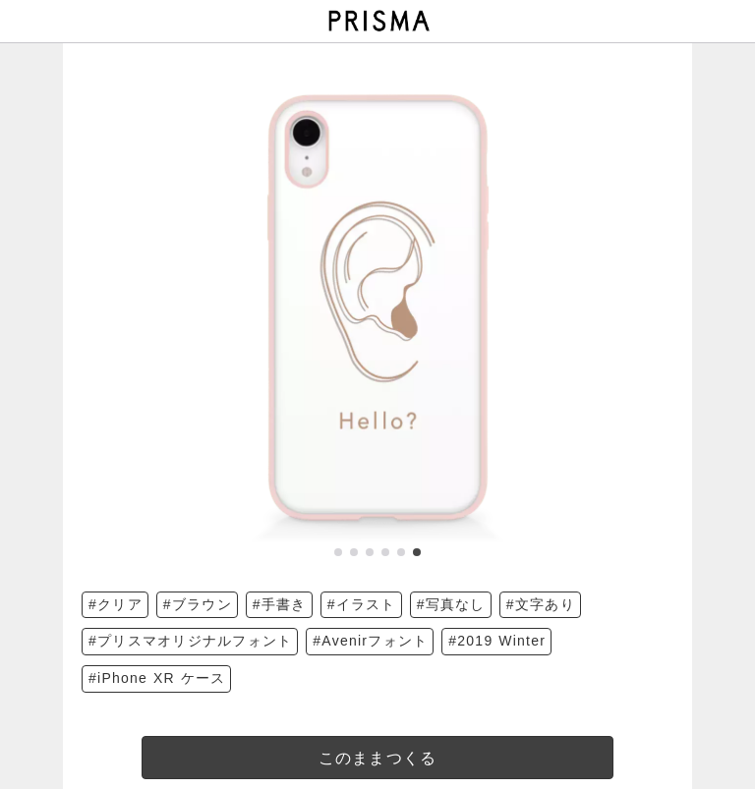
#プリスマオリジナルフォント (190, 640)
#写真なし (451, 604)
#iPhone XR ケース (156, 678)
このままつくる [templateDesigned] (378, 758)
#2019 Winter (497, 640)
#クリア (115, 604)
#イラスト (361, 604)
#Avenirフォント (370, 640)
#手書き (280, 604)
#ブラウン (197, 604)
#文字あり (540, 604)
